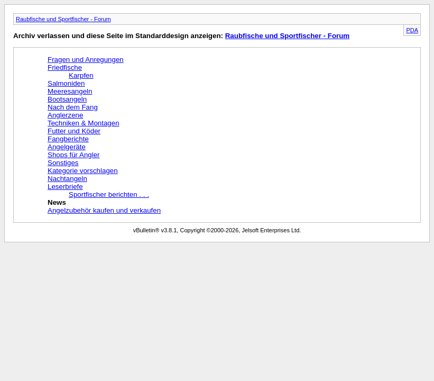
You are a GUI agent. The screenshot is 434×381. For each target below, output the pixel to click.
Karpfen (81, 75)
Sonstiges (63, 163)
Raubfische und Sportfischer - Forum (63, 19)
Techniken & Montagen (83, 123)
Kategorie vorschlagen (83, 171)
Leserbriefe (65, 186)
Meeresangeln (70, 91)
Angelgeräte (67, 147)
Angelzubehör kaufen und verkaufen (104, 210)
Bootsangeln (67, 99)
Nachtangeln (67, 179)
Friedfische (65, 67)
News (57, 202)
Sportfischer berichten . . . (109, 194)
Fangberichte (68, 139)
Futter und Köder (74, 131)
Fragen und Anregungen (86, 60)
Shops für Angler (74, 155)
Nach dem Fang (73, 107)
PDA (412, 30)
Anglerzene (65, 115)
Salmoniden (66, 83)
